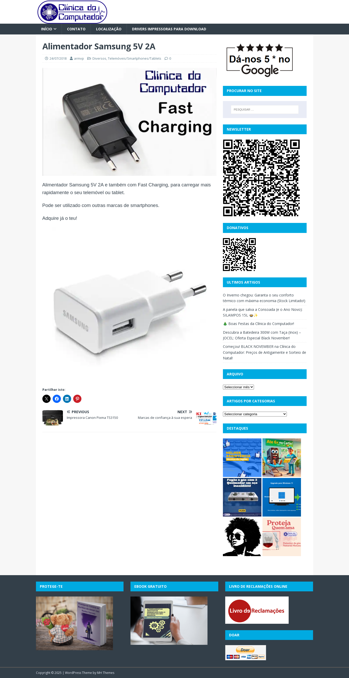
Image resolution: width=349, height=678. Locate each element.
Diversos (99, 58)
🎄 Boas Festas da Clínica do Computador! (258, 323)
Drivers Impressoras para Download (169, 28)
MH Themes (105, 673)
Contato (76, 28)
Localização (108, 28)
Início (46, 28)
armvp (79, 58)
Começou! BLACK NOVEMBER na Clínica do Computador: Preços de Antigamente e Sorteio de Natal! (264, 352)
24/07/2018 (58, 58)
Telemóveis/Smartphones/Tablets (134, 58)
